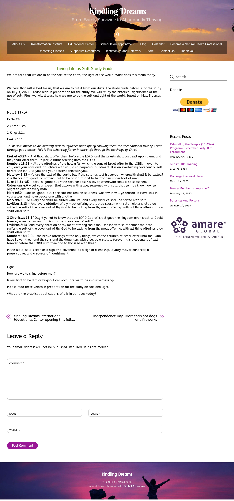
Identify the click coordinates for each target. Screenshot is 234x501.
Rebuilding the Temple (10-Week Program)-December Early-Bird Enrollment (192, 149)
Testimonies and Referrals (123, 52)
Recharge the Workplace (186, 177)
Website (14, 431)
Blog (143, 45)
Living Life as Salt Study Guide (85, 70)
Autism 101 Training (184, 165)
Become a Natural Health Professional (196, 45)
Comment (16, 365)
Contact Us (167, 52)
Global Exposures (134, 487)
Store (150, 52)
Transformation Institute (46, 45)
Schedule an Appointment (117, 45)
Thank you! (187, 52)
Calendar (158, 45)
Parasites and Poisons (185, 202)
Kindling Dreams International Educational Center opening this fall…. (44, 319)
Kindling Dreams (115, 483)
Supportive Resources (85, 52)
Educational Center (81, 45)
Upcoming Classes (51, 52)
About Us (18, 45)
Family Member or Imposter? (189, 190)
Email (95, 415)
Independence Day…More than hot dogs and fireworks (125, 319)
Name (14, 415)
